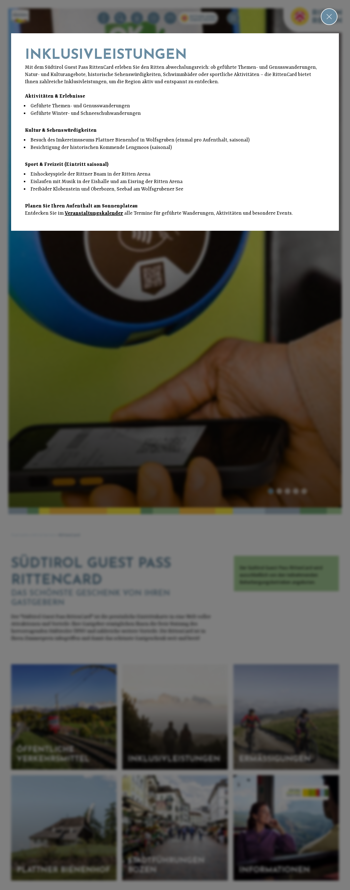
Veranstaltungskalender (94, 213)
